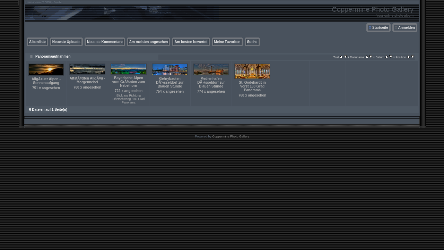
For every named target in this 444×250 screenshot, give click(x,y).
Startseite (380, 28)
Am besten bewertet (190, 42)
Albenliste (37, 42)
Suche (252, 42)
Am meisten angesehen (148, 42)
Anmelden (406, 28)
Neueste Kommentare (105, 42)
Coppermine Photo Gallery (230, 136)
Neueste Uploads (66, 42)
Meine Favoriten (227, 42)
